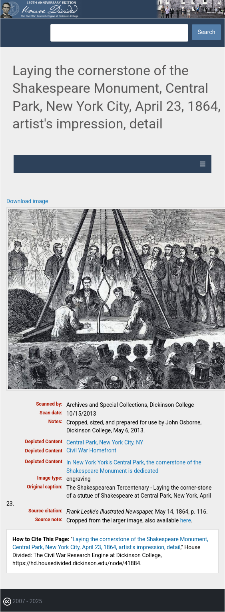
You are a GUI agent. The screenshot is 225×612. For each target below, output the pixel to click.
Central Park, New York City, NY (104, 442)
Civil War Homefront (91, 450)
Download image (27, 201)
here (185, 520)
